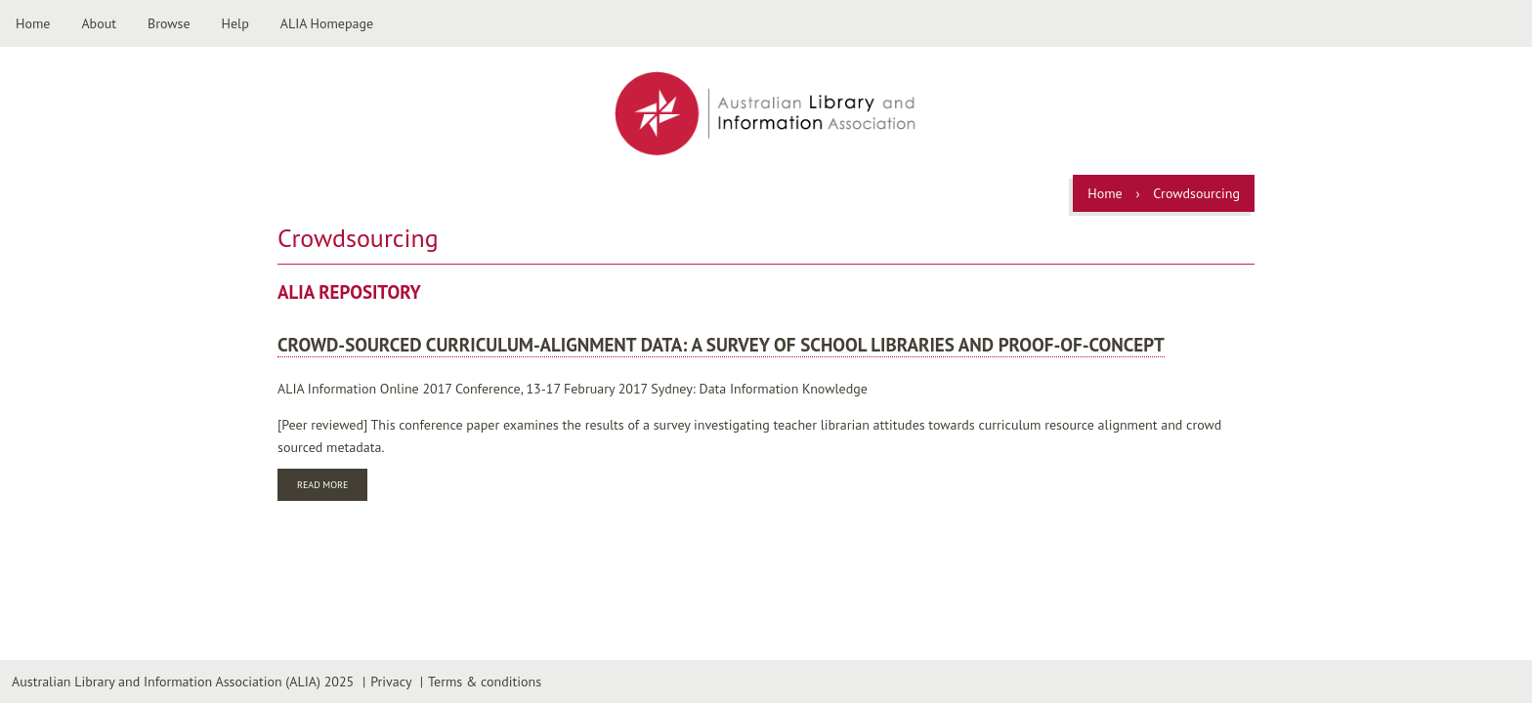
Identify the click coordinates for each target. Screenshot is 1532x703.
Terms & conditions (484, 681)
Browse (169, 23)
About (98, 23)
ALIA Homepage (326, 23)
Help (235, 23)
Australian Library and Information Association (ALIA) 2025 (183, 681)
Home (33, 23)
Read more (332, 487)
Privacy (390, 681)
